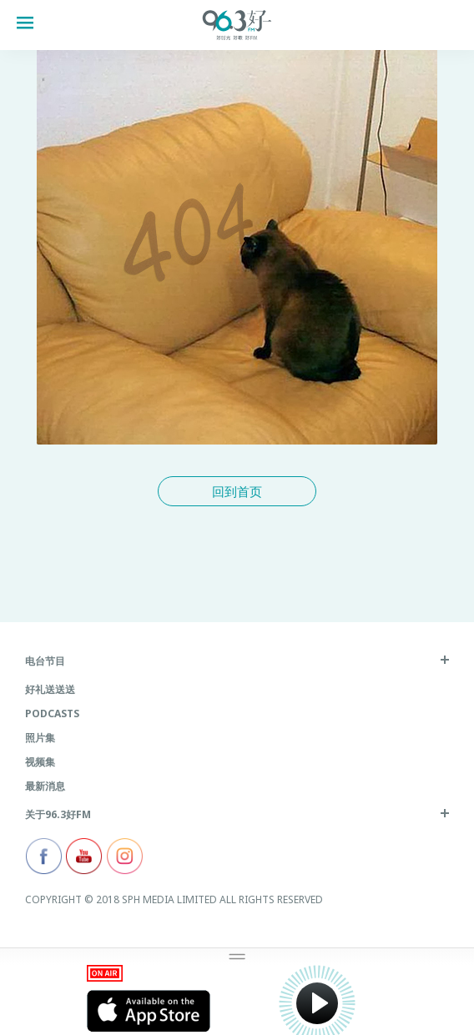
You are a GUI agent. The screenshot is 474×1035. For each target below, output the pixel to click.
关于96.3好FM (58, 814)
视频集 (40, 762)
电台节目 (45, 661)
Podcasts (52, 713)
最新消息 (45, 786)
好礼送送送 (50, 689)
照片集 (40, 738)
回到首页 (237, 491)
